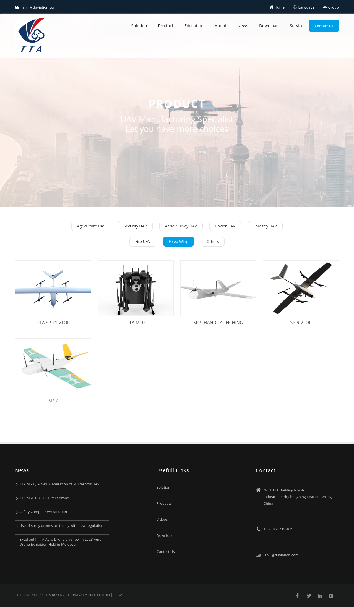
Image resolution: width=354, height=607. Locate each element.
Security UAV (135, 226)
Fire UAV (142, 241)
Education (194, 25)
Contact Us (324, 25)
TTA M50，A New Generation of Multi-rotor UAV (59, 484)
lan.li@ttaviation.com (36, 7)
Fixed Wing (178, 241)
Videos (162, 519)
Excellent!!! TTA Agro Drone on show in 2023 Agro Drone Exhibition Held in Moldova (60, 542)
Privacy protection (92, 594)
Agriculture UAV (91, 226)
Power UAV (225, 226)
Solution (139, 25)
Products (164, 503)
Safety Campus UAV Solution (43, 511)
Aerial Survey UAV (181, 226)
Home (277, 7)
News (242, 25)
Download (269, 25)
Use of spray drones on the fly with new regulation (61, 525)
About (220, 25)
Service (297, 25)
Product (165, 25)
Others (213, 241)
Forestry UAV (265, 226)
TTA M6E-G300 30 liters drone (44, 497)
